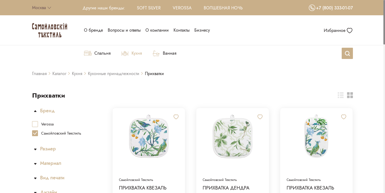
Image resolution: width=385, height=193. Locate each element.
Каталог (59, 73)
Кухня (77, 73)
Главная (39, 73)
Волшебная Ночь (223, 8)
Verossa (182, 8)
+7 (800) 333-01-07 (331, 8)
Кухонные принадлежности (113, 73)
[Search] (347, 53)
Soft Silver (149, 8)
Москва (41, 8)
